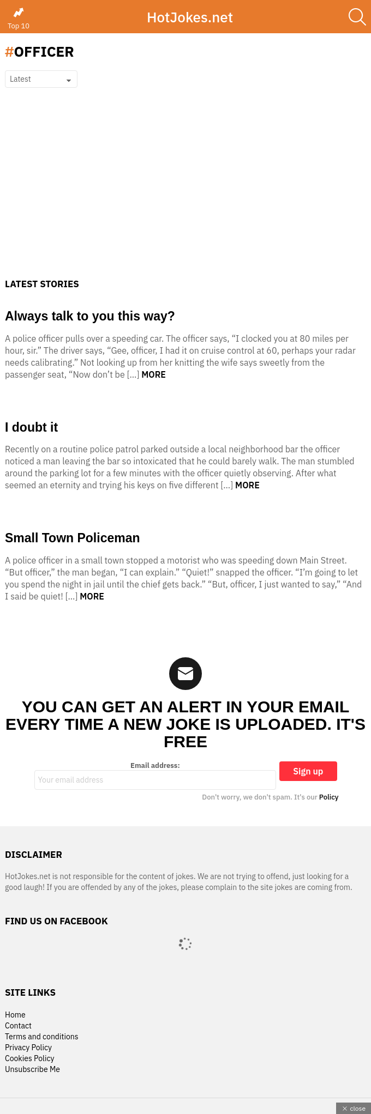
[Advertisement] (185, 196)
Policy (329, 797)
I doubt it (31, 427)
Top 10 (18, 18)
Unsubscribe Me (32, 1069)
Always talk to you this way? (90, 316)
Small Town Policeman (72, 538)
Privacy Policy (28, 1047)
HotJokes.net (190, 17)
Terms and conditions (42, 1037)
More (153, 374)
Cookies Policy (29, 1058)
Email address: (155, 775)
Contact (18, 1026)
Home (15, 1015)
